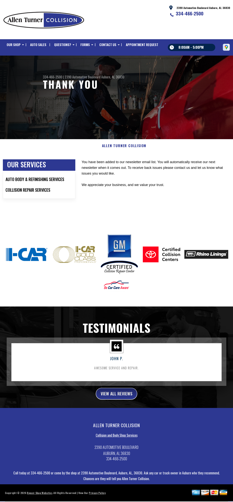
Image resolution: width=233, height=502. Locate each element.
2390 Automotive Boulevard (82, 76)
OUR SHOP (14, 44)
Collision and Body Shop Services (116, 437)
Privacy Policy (97, 495)
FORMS (85, 44)
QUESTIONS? (62, 44)
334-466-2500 (189, 13)
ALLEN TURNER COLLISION (124, 148)
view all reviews (116, 395)
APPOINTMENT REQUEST (142, 44)
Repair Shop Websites (39, 495)
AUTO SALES (38, 44)
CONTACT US (107, 44)
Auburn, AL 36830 (112, 76)
